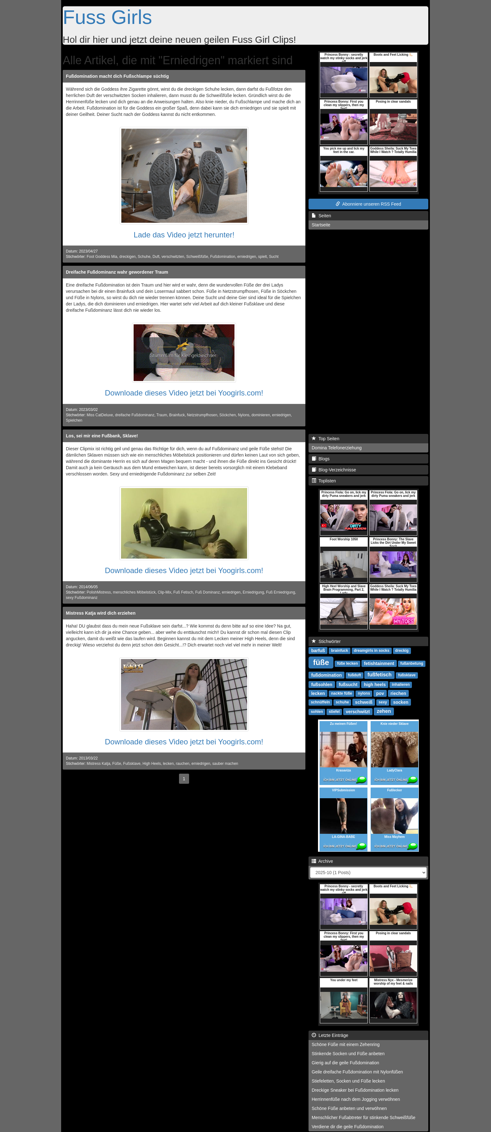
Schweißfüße (197, 256)
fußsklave (406, 675)
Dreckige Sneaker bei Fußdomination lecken (355, 1090)
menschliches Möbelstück (134, 592)
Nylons (243, 415)
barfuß (318, 650)
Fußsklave (132, 763)
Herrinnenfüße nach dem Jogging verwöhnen (356, 1099)
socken (400, 701)
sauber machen (225, 763)
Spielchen (74, 420)
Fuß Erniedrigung (280, 592)
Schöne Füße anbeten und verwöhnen (349, 1108)
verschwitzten (172, 256)
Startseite (321, 224)
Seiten (321, 215)
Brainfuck (177, 415)
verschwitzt (358, 711)
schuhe (342, 702)
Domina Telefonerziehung (337, 447)
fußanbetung (411, 663)
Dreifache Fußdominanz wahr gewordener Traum (117, 272)
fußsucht (348, 684)
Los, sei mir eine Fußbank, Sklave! (102, 435)
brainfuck (339, 650)
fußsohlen (321, 684)
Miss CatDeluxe (100, 415)
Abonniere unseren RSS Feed (368, 204)
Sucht (273, 256)
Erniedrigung (253, 592)
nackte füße (341, 693)
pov (380, 693)
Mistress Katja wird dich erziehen (101, 613)
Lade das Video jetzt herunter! (184, 234)
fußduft (354, 675)
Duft (156, 256)
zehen (384, 711)
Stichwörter (326, 641)
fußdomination (326, 674)
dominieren (260, 415)
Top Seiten (325, 438)
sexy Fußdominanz (81, 597)
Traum (161, 415)
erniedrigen (246, 256)
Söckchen (227, 415)
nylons (364, 693)
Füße (116, 763)
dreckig (402, 650)
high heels (375, 684)
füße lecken (347, 663)
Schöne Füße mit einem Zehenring (346, 1044)
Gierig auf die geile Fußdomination (345, 1062)
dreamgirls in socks (372, 650)
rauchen (182, 763)
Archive (322, 861)
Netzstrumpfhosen (202, 415)
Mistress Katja (98, 763)
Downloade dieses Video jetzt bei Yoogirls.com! (184, 393)
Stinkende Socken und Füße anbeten (348, 1053)
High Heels (151, 763)
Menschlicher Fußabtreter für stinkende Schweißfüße (363, 1117)
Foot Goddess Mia (102, 256)
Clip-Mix (164, 592)
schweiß (364, 701)
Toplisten (324, 480)
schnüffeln (320, 702)
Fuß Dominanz (207, 592)
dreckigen (127, 256)
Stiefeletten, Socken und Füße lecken (348, 1081)
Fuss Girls (107, 17)
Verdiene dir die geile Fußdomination (348, 1126)
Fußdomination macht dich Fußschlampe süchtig (117, 76)
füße (321, 662)
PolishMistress (99, 592)
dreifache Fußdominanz (134, 415)
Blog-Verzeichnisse (334, 469)
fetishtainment (379, 663)
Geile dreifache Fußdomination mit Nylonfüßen (357, 1071)
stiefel (334, 711)
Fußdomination (222, 256)
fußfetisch (379, 674)
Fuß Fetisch (183, 592)
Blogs (321, 458)
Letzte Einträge (330, 1035)
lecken (168, 763)
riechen (398, 693)
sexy (382, 702)
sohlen (317, 711)
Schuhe (144, 256)
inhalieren (401, 684)
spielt (262, 256)
